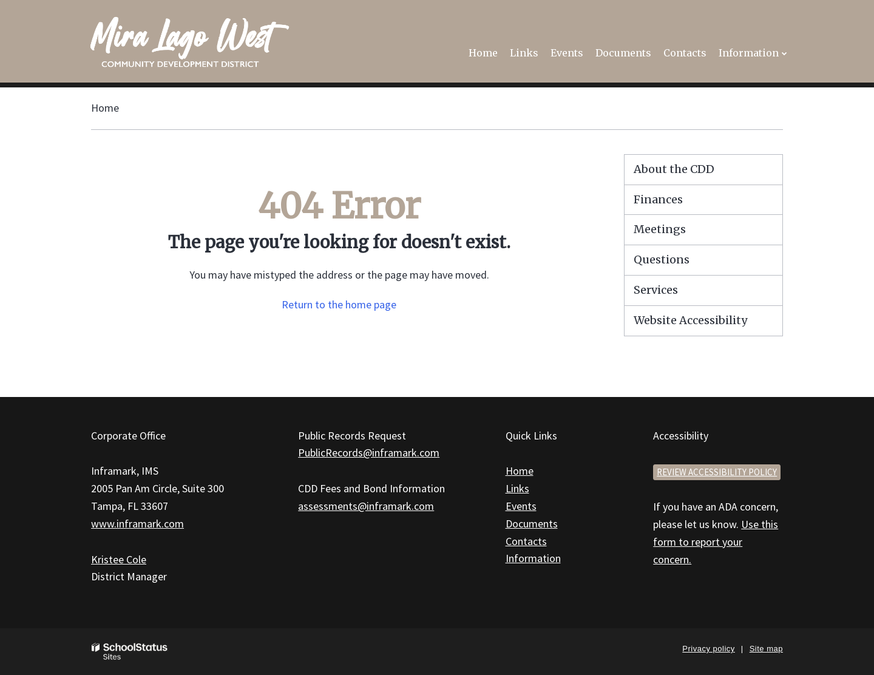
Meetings (660, 229)
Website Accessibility (690, 320)
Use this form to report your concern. (715, 541)
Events (521, 506)
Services (656, 290)
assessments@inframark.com (366, 506)
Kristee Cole (118, 559)
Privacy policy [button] (708, 648)
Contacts (526, 541)
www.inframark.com (137, 524)
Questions (661, 259)
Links (517, 488)
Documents (532, 524)
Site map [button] (766, 648)
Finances (658, 199)
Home (105, 108)
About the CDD (674, 169)
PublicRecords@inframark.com (368, 453)
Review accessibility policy (717, 472)
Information (533, 558)
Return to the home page (339, 304)
